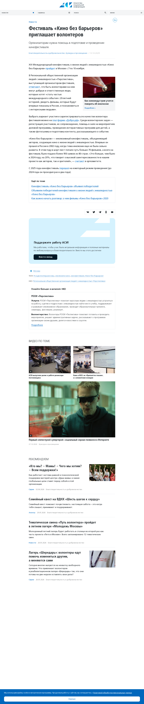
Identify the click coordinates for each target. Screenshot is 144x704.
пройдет (50, 68)
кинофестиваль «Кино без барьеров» (87, 276)
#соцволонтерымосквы (44, 276)
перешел (64, 168)
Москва (36, 271)
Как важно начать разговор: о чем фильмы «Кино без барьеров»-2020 (69, 198)
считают (79, 161)
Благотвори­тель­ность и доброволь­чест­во (47, 53)
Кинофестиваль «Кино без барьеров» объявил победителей (64, 186)
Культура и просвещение (76, 53)
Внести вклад (45, 257)
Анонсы (32, 513)
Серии (31, 489)
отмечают (34, 87)
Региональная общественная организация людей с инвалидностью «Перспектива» (69, 281)
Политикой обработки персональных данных (112, 693)
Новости (33, 22)
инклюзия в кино (62, 276)
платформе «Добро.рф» (65, 120)
